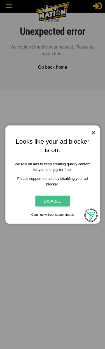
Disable (52, 201)
